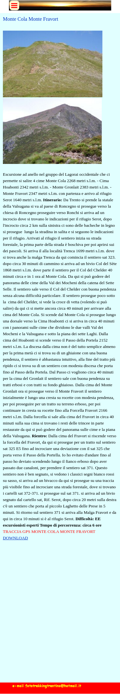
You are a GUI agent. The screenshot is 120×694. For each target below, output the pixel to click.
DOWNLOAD (15, 537)
